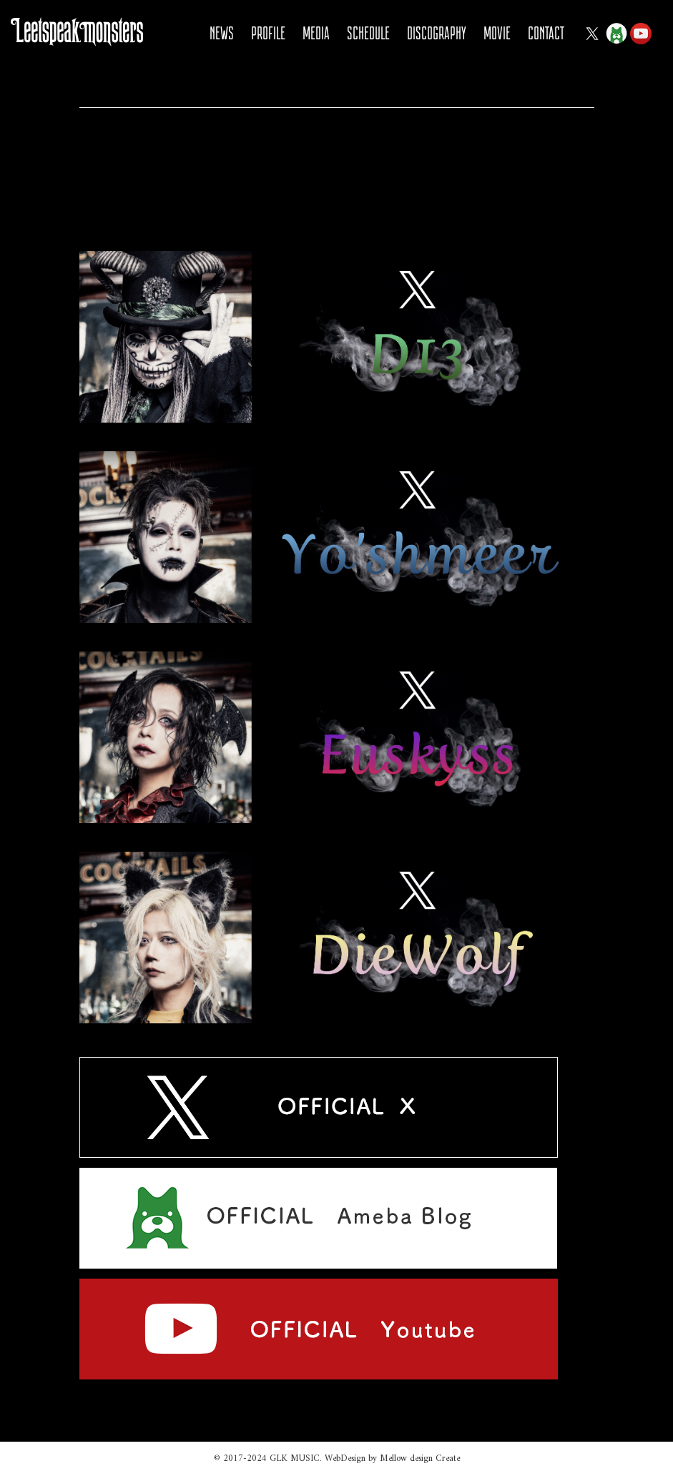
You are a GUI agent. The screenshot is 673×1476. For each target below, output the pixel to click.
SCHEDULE (368, 33)
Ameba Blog (616, 33)
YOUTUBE (641, 33)
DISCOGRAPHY (436, 33)
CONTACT (546, 33)
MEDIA (316, 33)
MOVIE (497, 33)
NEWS (222, 33)
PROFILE (268, 33)
